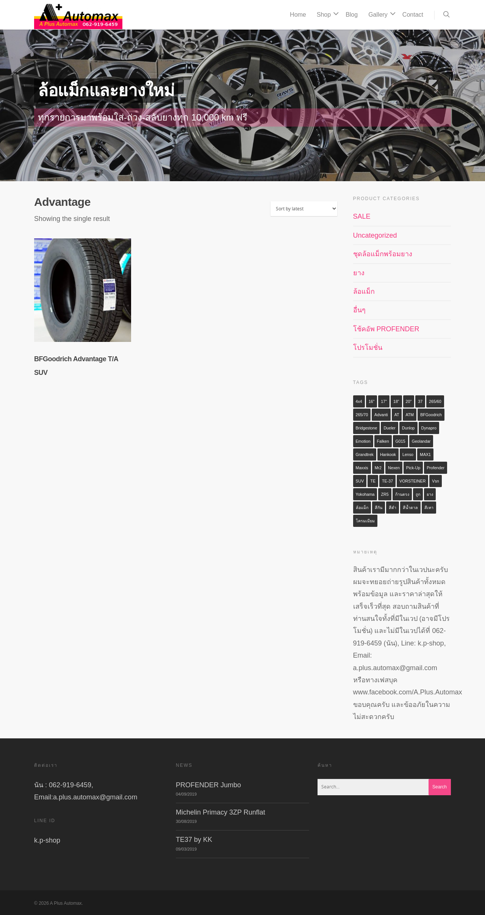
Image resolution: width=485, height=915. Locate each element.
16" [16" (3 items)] (372, 401)
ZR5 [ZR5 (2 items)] (384, 494)
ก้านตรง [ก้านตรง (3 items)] (402, 494)
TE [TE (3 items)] (372, 481)
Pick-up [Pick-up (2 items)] (413, 467)
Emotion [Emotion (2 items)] (363, 441)
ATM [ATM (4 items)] (409, 414)
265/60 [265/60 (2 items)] (435, 401)
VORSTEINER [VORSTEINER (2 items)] (412, 481)
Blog (352, 14)
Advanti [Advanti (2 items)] (381, 414)
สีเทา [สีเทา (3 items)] (428, 507)
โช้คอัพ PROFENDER (386, 329)
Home (298, 14)
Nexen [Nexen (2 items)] (394, 467)
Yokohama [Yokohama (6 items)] (365, 494)
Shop (327, 15)
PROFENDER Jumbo (208, 785)
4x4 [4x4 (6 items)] (359, 401)
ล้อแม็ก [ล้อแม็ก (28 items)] (362, 507)
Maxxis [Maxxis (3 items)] (362, 467)
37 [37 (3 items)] (420, 401)
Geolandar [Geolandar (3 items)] (421, 441)
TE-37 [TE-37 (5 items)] (387, 481)
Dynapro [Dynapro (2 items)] (428, 428)
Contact (412, 14)
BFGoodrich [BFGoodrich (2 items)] (431, 414)
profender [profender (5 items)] (435, 467)
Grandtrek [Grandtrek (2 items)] (365, 454)
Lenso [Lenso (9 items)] (407, 454)
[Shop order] (304, 208)
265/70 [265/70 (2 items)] (362, 414)
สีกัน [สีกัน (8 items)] (378, 507)
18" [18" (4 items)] (396, 401)
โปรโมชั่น (367, 347)
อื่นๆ (359, 310)
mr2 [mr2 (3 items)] (378, 467)
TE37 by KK (194, 839)
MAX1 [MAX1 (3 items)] (425, 454)
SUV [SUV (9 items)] (360, 481)
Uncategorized (375, 235)
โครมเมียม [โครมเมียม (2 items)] (365, 521)
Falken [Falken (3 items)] (383, 441)
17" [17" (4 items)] (384, 401)
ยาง (359, 273)
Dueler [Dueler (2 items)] (389, 428)
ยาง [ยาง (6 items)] (430, 494)
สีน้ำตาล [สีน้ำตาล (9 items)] (410, 507)
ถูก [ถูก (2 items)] (418, 494)
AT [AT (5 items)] (396, 414)
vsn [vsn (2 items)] (435, 481)
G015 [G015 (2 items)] (400, 441)
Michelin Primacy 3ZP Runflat (220, 812)
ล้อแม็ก (364, 291)
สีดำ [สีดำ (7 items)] (392, 507)
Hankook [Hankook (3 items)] (388, 454)
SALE (362, 216)
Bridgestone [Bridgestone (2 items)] (366, 428)
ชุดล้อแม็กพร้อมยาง (382, 254)
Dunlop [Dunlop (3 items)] (408, 428)
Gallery (381, 15)
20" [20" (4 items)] (409, 401)
